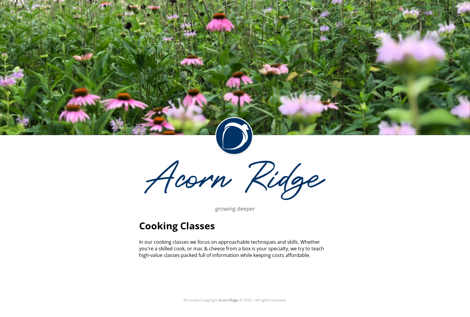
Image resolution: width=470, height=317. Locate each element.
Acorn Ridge (234, 136)
